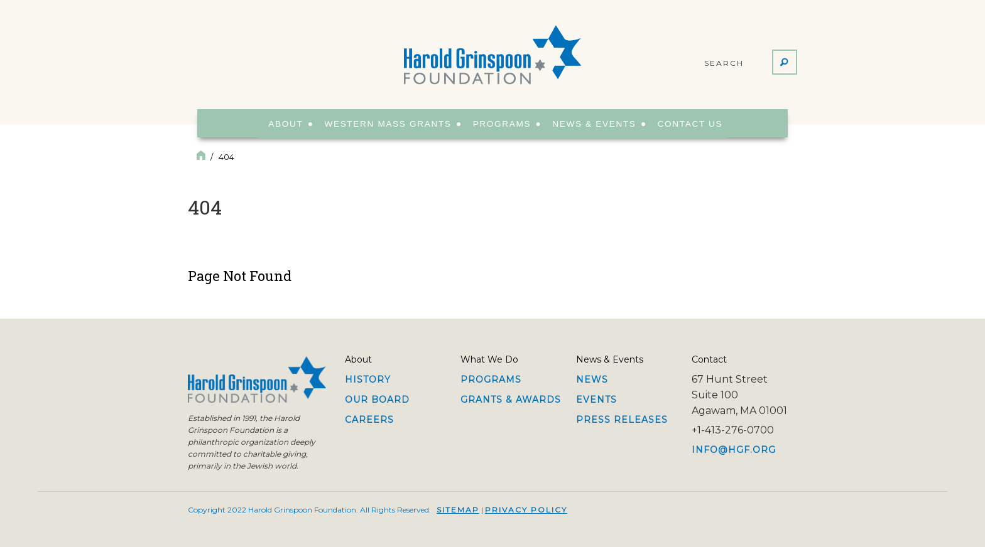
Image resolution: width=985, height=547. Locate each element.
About (287, 123)
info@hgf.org (734, 449)
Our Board (377, 399)
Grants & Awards (510, 399)
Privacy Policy (526, 509)
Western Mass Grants (387, 123)
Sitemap (458, 509)
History (368, 379)
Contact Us (684, 123)
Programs (498, 123)
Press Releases (622, 419)
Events (596, 399)
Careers (369, 419)
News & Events (590, 123)
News (592, 379)
